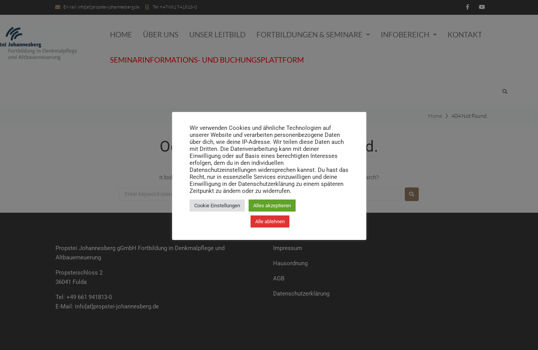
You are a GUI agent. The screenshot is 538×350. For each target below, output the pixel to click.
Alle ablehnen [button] (270, 221)
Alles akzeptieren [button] (272, 205)
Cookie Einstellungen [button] (217, 205)
